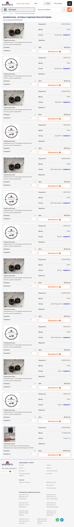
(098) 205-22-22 (51, 503)
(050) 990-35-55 (23, 513)
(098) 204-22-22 (51, 494)
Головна (4, 13)
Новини (48, 465)
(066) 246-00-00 (24, 521)
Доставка (22, 470)
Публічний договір (52, 470)
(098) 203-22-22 (42, 519)
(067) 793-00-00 (24, 494)
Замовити (7, 50)
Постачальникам (51, 488)
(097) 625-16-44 (23, 503)
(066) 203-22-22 (42, 521)
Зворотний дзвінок (23, 3)
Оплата (21, 468)
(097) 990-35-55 (23, 511)
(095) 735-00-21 (23, 496)
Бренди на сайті (51, 482)
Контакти (49, 473)
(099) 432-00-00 (24, 505)
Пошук (11, 13)
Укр (36, 3)
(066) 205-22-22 (51, 505)
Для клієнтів (50, 485)
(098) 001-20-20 (51, 511)
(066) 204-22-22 (51, 496)
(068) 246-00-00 (24, 519)
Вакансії (48, 468)
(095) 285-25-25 (51, 513)
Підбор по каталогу (25, 482)
